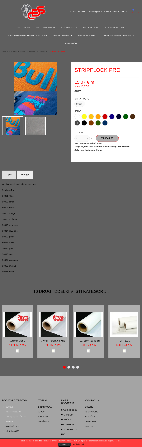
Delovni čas (67, 424)
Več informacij (78, 444)
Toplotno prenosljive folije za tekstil (28, 36)
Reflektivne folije (63, 36)
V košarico (107, 138)
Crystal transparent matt (53, 341)
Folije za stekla (91, 28)
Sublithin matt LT (17, 341)
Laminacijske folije (115, 28)
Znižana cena (45, 407)
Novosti (42, 412)
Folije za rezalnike (45, 28)
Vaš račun (92, 400)
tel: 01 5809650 (77, 12)
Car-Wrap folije (69, 28)
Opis (9, 174)
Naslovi (89, 426)
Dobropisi (90, 421)
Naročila (90, 416)
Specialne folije (86, 36)
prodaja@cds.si (94, 12)
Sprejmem (64, 445)
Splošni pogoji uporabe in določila (69, 415)
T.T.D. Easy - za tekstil (88, 341)
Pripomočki (71, 43)
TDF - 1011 (124, 341)
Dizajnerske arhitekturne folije (117, 36)
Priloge (25, 174)
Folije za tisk (23, 28)
